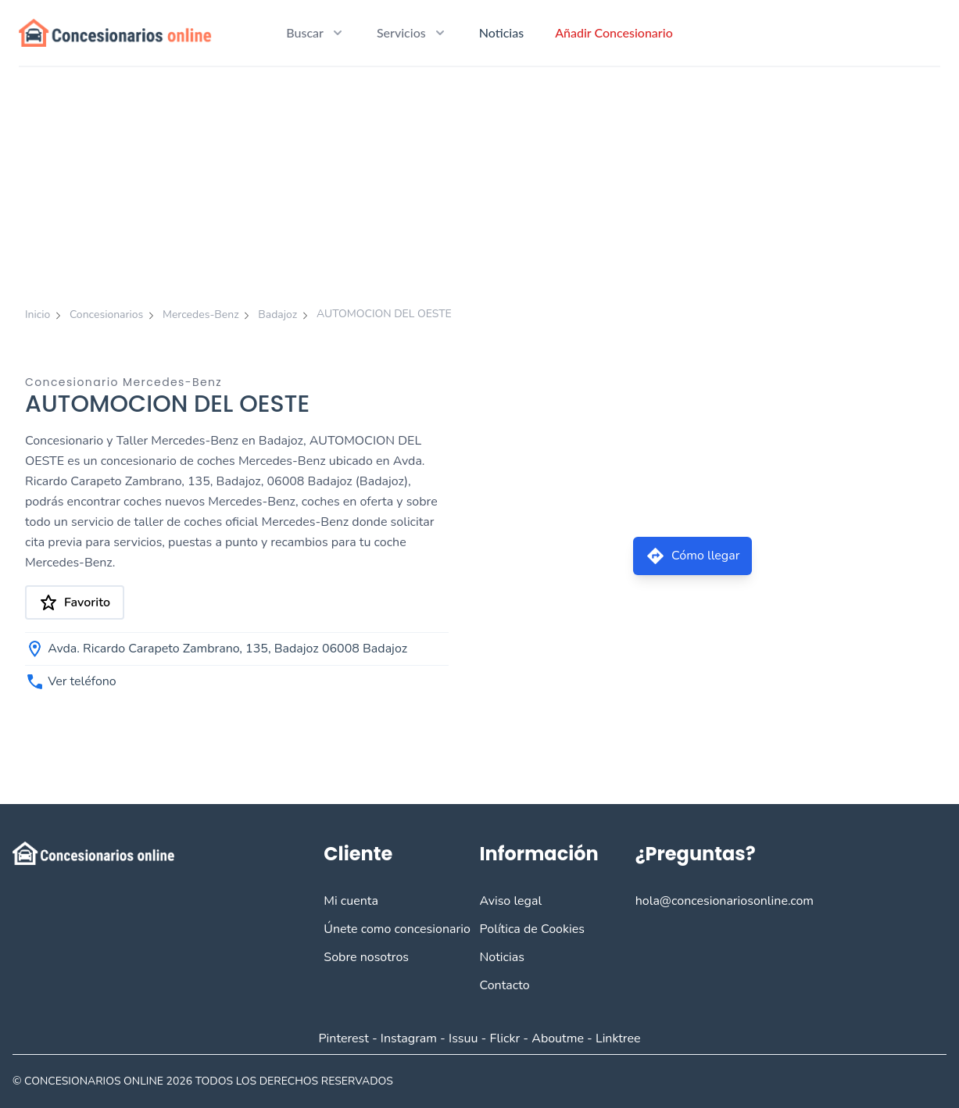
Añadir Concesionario (614, 32)
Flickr (505, 1038)
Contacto (504, 985)
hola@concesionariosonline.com (724, 901)
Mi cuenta (351, 901)
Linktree (618, 1038)
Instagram (409, 1038)
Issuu (463, 1038)
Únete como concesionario (397, 929)
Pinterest (343, 1038)
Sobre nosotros (366, 957)
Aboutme (557, 1038)
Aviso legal (510, 901)
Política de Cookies (531, 929)
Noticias (501, 32)
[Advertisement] (480, 184)
